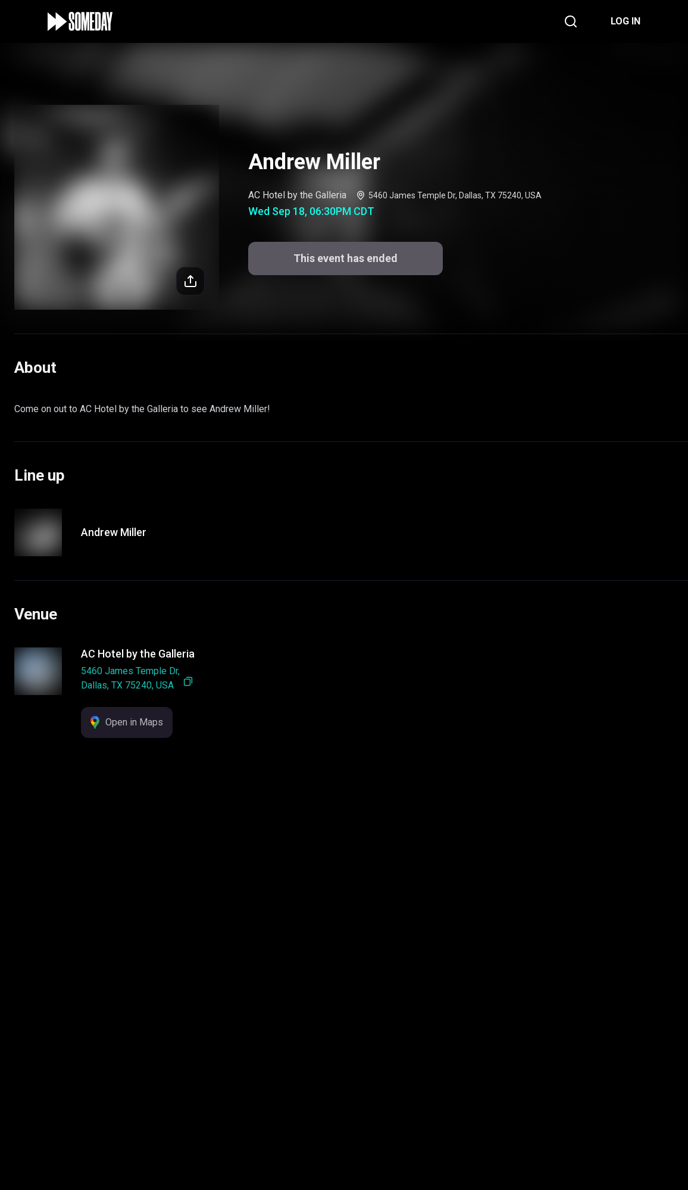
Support (303, 1108)
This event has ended (344, 1161)
